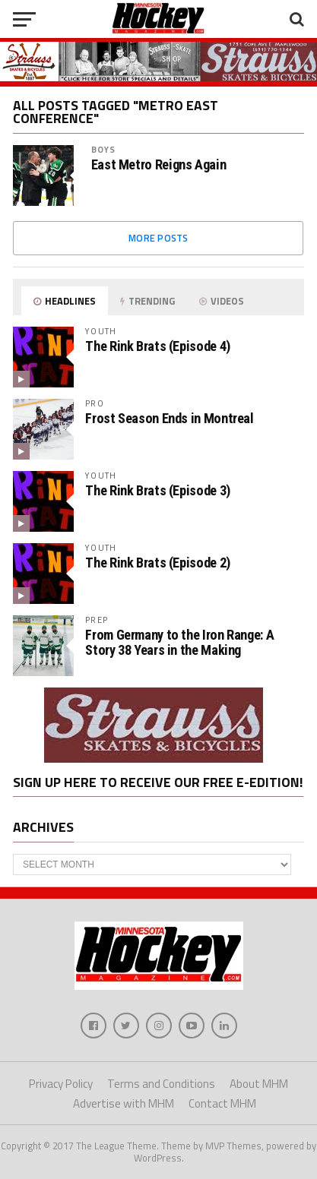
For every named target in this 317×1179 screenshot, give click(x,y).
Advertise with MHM (123, 1103)
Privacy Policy (61, 1083)
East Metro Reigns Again (159, 164)
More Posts (158, 237)
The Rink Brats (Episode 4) (157, 346)
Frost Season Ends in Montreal (169, 418)
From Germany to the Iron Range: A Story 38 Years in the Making (179, 642)
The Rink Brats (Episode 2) (157, 563)
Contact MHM (222, 1103)
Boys (103, 149)
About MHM (259, 1083)
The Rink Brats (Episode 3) (157, 490)
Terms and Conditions (161, 1083)
